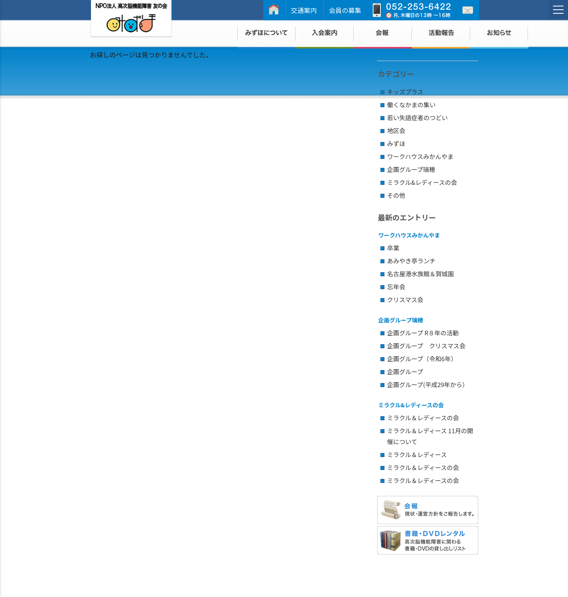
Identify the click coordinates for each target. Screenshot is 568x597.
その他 (396, 195)
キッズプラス (405, 91)
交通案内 (304, 10)
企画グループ (405, 371)
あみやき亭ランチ (411, 260)
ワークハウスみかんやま (420, 156)
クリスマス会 (405, 299)
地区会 (396, 130)
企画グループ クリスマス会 (426, 345)
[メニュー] (558, 9)
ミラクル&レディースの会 (422, 182)
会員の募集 (345, 10)
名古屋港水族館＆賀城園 (420, 273)
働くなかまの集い (411, 104)
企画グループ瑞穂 (411, 169)
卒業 (393, 247)
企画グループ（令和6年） (422, 358)
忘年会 (396, 286)
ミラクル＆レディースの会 (423, 417)
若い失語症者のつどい (417, 117)
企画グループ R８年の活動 (423, 332)
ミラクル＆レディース (417, 454)
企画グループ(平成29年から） (428, 384)
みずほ (396, 143)
